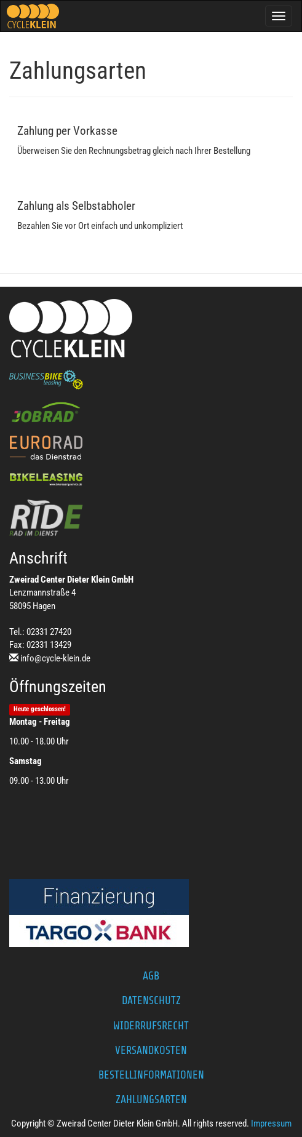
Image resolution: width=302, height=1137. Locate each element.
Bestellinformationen (151, 1075)
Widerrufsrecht (151, 1025)
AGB (151, 976)
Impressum (271, 1123)
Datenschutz (151, 1000)
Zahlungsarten (151, 1099)
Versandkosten (151, 1050)
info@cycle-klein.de (55, 658)
